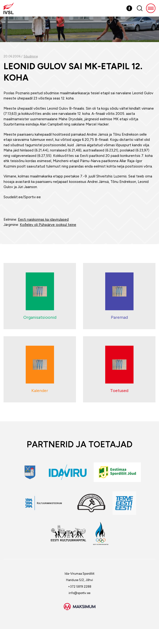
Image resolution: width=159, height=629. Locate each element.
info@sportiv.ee (79, 593)
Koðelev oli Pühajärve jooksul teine (48, 225)
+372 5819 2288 (79, 586)
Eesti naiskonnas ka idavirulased (43, 219)
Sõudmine (31, 56)
